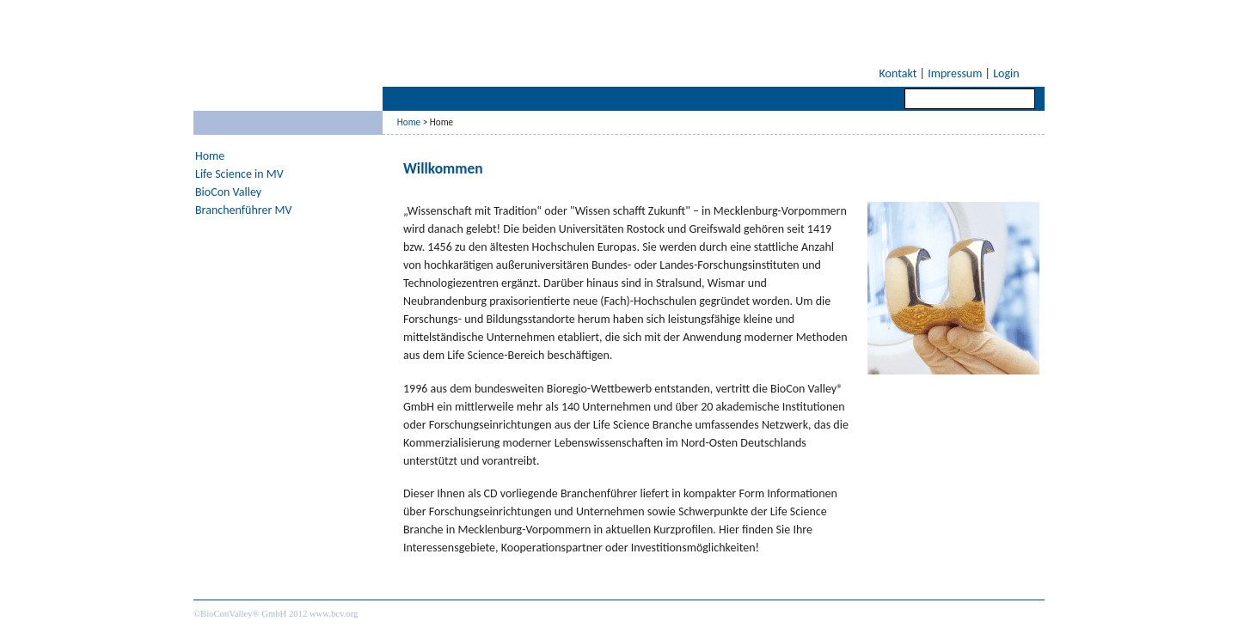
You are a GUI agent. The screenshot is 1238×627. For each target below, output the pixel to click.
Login (1006, 73)
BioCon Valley (228, 192)
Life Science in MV (239, 174)
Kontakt (898, 73)
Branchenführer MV (243, 210)
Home (408, 122)
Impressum (955, 73)
